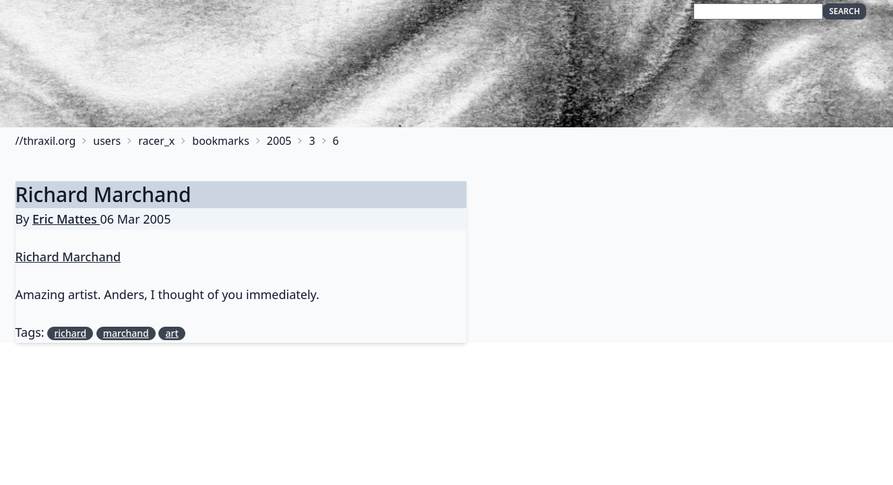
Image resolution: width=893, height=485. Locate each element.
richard (70, 333)
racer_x (156, 140)
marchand (126, 333)
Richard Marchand (103, 194)
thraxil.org (49, 140)
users (107, 140)
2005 (279, 140)
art (171, 333)
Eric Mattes (66, 219)
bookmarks (220, 140)
